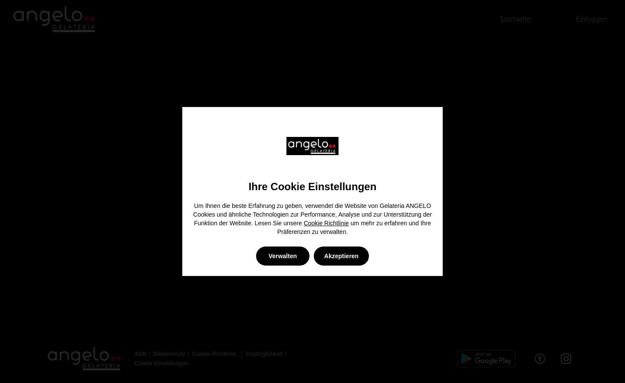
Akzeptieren (341, 256)
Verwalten (283, 256)
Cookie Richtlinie (326, 223)
